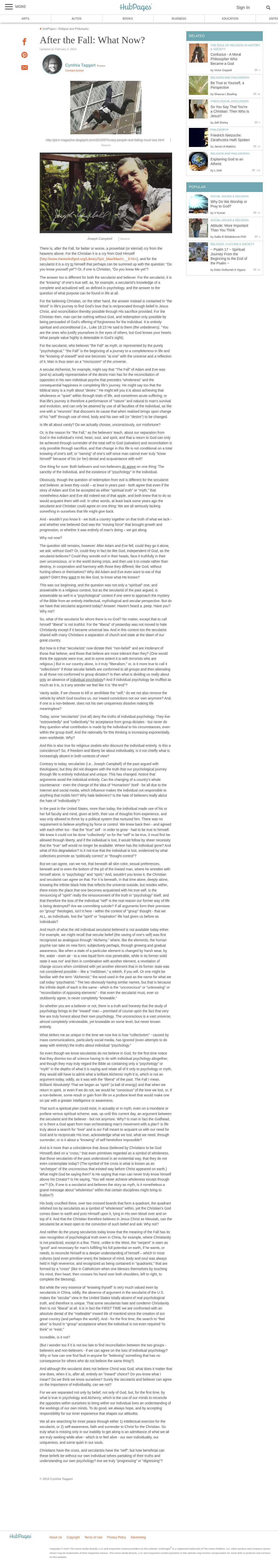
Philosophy (220, 129)
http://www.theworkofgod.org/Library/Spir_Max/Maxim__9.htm (89, 259)
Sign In (243, 7)
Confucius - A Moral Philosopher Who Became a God (226, 59)
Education (230, 18)
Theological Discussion (230, 101)
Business (179, 18)
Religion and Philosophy (230, 77)
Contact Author (74, 70)
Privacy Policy (116, 1537)
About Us (55, 1537)
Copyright (73, 1537)
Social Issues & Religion (230, 196)
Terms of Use (93, 1537)
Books (128, 18)
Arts (25, 18)
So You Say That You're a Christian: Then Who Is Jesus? (230, 111)
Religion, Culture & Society (232, 244)
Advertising (138, 1537)
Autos (76, 18)
